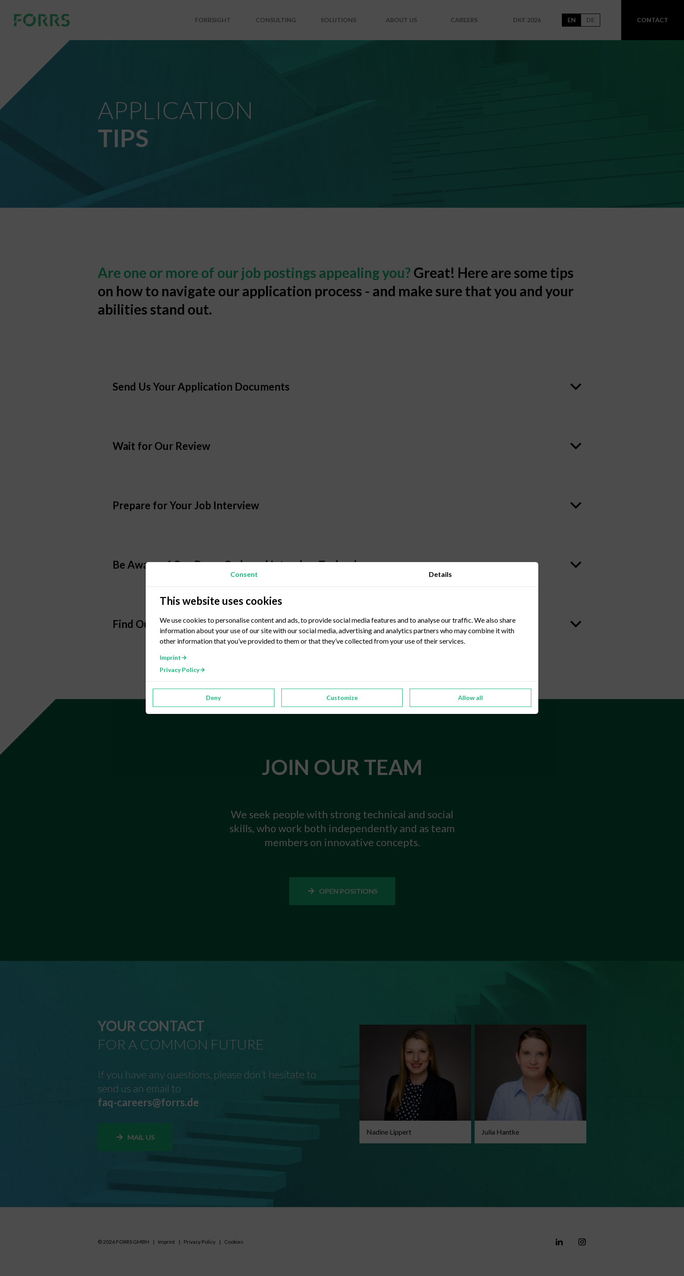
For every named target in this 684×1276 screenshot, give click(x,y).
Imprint (173, 657)
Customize (342, 697)
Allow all (470, 697)
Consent (244, 574)
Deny (213, 697)
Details (440, 574)
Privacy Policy (182, 669)
